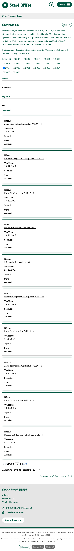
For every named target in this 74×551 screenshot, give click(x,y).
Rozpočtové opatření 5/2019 (19, 331)
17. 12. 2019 (10, 200)
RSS (67, 24)
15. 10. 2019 (10, 373)
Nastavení (50, 547)
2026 (17, 72)
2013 (7, 63)
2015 (27, 63)
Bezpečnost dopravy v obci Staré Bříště (24, 435)
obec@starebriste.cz (15, 512)
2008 (17, 59)
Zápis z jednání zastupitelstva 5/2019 (23, 365)
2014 (17, 63)
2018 (57, 63)
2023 (47, 68)
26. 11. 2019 (10, 235)
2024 (57, 68)
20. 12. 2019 (10, 166)
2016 (37, 63)
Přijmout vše (24, 547)
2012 (57, 59)
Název (5, 78)
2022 (37, 68)
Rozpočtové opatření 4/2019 (19, 400)
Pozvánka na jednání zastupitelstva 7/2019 (26, 158)
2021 (27, 68)
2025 (7, 72)
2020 (17, 68)
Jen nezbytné (38, 547)
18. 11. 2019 (10, 304)
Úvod (4, 16)
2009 (27, 59)
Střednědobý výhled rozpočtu (19, 262)
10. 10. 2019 (10, 408)
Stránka (10, 463)
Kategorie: (7, 58)
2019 (7, 68)
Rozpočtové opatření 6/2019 (19, 193)
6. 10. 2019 (9, 442)
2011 (47, 59)
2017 (47, 63)
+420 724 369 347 (14, 508)
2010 (37, 59)
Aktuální (8, 143)
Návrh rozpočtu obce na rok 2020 (21, 227)
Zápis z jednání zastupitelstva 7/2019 (23, 124)
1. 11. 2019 (9, 339)
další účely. (48, 535)
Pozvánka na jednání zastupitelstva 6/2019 (26, 296)
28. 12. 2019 (10, 131)
